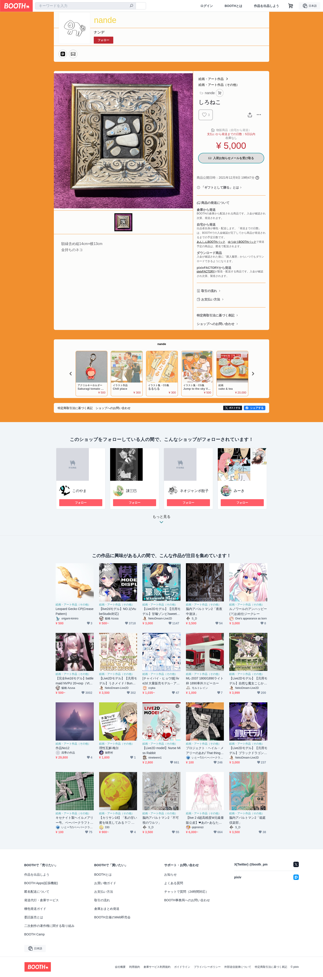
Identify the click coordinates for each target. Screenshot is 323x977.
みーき (239, 491)
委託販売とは (33, 917)
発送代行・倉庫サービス (41, 900)
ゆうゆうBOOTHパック (242, 241)
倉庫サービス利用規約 (157, 967)
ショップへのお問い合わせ (215, 324)
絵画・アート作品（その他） (219, 85)
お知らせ (170, 874)
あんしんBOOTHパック (211, 241)
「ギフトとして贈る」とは (220, 187)
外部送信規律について (237, 967)
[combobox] (85, 5)
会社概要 (120, 967)
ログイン (206, 5)
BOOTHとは (233, 5)
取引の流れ (209, 291)
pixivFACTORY (206, 271)
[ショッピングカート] (291, 6)
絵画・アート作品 (211, 79)
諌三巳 (131, 491)
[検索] (131, 6)
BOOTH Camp (34, 934)
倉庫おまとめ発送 (106, 908)
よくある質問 (173, 883)
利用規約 (134, 967)
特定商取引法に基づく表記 (215, 315)
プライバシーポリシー (207, 967)
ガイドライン (182, 967)
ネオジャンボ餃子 (194, 491)
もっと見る (161, 520)
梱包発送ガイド (35, 908)
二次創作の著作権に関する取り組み (49, 926)
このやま (79, 491)
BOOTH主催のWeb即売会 (112, 917)
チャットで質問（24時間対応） (186, 891)
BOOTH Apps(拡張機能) (41, 883)
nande (161, 344)
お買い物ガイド (105, 883)
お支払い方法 (210, 299)
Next (252, 373)
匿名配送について (36, 891)
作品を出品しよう (266, 5)
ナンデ (99, 32)
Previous (70, 373)
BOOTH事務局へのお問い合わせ (187, 900)
